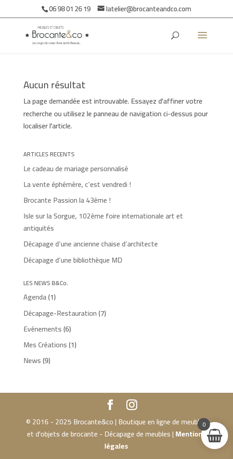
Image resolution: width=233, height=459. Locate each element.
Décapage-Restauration (60, 313)
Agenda (34, 297)
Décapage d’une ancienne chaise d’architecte (90, 243)
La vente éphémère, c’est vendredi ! (77, 184)
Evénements (42, 329)
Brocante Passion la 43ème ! (67, 200)
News (32, 360)
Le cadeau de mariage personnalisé (75, 168)
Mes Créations (45, 344)
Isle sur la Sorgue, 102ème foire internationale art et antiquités (103, 222)
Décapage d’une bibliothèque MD (72, 260)
